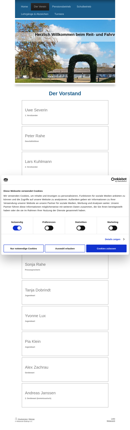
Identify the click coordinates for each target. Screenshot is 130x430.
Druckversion (21, 419)
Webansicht (111, 421)
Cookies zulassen (106, 248)
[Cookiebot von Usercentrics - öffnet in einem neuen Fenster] (113, 180)
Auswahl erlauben (65, 248)
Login (113, 419)
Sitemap (32, 419)
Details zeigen (112, 239)
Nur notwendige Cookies (23, 248)
